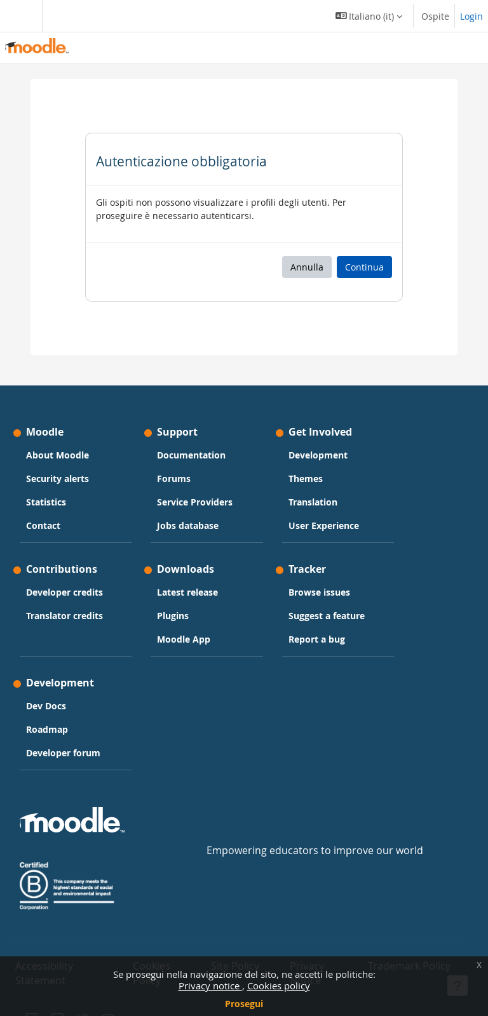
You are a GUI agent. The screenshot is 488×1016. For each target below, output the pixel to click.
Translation (312, 502)
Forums (174, 478)
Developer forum (63, 753)
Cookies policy (278, 985)
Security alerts (57, 478)
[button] (369, 16)
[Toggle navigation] (18, 16)
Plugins (173, 616)
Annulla (306, 267)
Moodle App (183, 639)
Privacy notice (210, 985)
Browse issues (319, 592)
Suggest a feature (326, 616)
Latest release (187, 592)
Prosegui (244, 1004)
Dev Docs (46, 706)
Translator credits (64, 616)
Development (318, 455)
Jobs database (188, 525)
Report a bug (316, 639)
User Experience (323, 525)
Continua (364, 267)
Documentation (191, 455)
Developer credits (64, 592)
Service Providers (195, 502)
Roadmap (47, 729)
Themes (305, 478)
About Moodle (57, 455)
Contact (43, 525)
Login (471, 16)
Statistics (46, 502)
